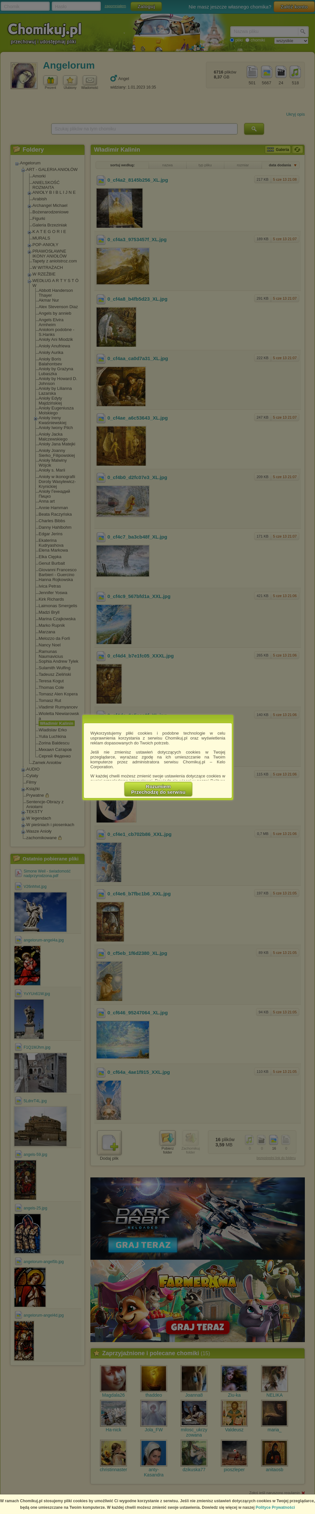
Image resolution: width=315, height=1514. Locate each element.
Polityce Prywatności (275, 1507)
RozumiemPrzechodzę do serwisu (158, 789)
